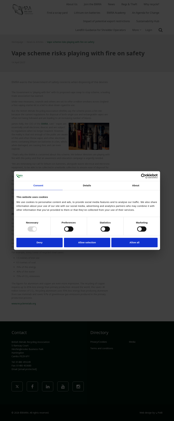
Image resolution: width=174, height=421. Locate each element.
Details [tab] (87, 185)
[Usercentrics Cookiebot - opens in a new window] (143, 176)
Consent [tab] (38, 185)
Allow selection (87, 242)
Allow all (134, 242)
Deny (40, 242)
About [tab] (135, 185)
